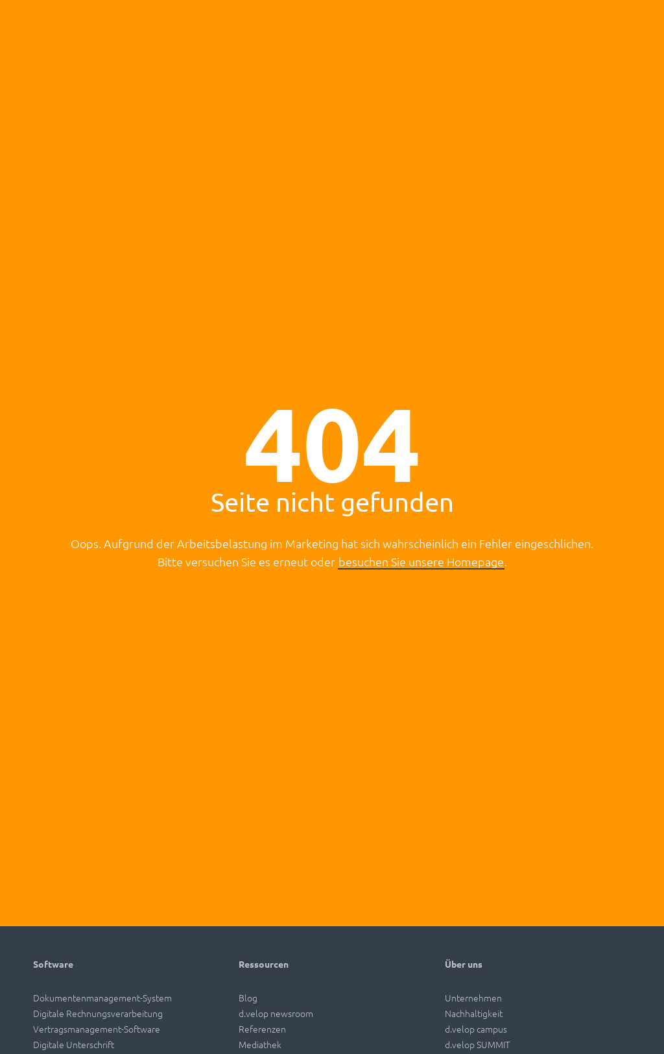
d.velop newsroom (276, 1013)
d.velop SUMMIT (477, 1044)
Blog (248, 997)
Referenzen (262, 1029)
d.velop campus (476, 1029)
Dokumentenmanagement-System (102, 997)
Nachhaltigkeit (474, 1013)
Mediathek (260, 1044)
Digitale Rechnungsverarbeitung (98, 1013)
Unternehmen (473, 997)
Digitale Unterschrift (73, 1044)
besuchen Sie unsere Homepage (421, 561)
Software (53, 964)
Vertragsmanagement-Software (96, 1029)
